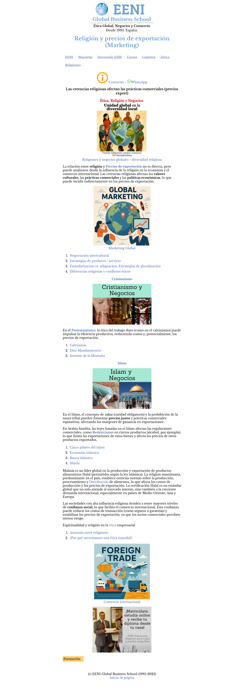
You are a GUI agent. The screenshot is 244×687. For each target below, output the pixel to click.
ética (112, 525)
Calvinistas (78, 345)
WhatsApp (137, 82)
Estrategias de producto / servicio (95, 261)
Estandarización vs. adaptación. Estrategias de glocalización (115, 266)
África (164, 57)
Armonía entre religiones (89, 533)
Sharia (75, 463)
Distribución (98, 482)
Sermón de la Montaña (87, 356)
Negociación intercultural (89, 255)
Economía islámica (84, 453)
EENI (69, 57)
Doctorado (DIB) (109, 57)
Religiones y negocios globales (105, 160)
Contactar (116, 82)
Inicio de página (122, 678)
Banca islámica (81, 458)
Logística (148, 57)
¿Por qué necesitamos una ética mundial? (101, 538)
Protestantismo (83, 330)
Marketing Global (122, 246)
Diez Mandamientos (85, 350)
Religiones (73, 65)
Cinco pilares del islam (87, 447)
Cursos (132, 57)
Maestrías (85, 57)
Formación (71, 659)
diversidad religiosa (147, 160)
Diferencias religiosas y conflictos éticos (100, 271)
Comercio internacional (122, 602)
